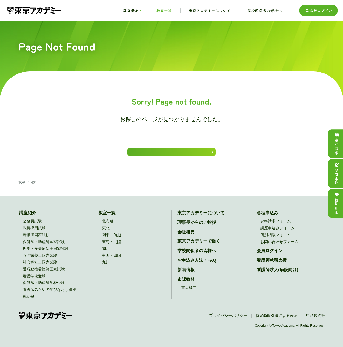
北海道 (107, 226)
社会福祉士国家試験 (40, 267)
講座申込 (337, 173)
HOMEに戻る (169, 154)
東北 (106, 233)
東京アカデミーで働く (198, 246)
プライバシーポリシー (228, 320)
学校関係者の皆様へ (196, 255)
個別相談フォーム (275, 240)
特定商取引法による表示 (277, 320)
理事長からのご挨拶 (196, 227)
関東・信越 (111, 240)
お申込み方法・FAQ (196, 265)
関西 (106, 254)
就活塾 (28, 301)
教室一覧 (107, 217)
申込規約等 (315, 320)
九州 (106, 267)
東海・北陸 (111, 247)
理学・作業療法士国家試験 (46, 254)
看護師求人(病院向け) (277, 274)
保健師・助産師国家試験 (44, 247)
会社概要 (186, 237)
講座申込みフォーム (277, 233)
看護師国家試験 (36, 240)
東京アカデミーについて (201, 217)
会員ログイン (318, 10)
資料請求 (337, 143)
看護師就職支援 (272, 265)
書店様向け (190, 293)
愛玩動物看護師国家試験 (44, 274)
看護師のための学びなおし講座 (49, 295)
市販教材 (186, 284)
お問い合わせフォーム (279, 247)
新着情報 (186, 274)
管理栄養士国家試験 (40, 260)
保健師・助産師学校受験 (44, 288)
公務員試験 (32, 226)
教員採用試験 (34, 233)
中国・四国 (111, 260)
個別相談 (337, 203)
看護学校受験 (34, 281)
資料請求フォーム (275, 226)
